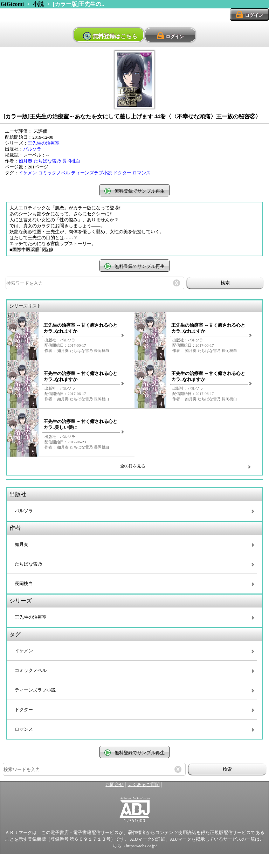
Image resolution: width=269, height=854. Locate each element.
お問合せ (114, 784)
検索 (225, 282)
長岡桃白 (71, 161)
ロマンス (141, 173)
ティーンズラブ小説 (91, 173)
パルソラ (32, 149)
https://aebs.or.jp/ (141, 845)
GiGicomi (12, 4)
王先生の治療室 (44, 143)
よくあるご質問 (144, 784)
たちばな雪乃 (47, 161)
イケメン (28, 173)
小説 (38, 4)
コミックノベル (54, 173)
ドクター (122, 173)
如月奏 (25, 161)
